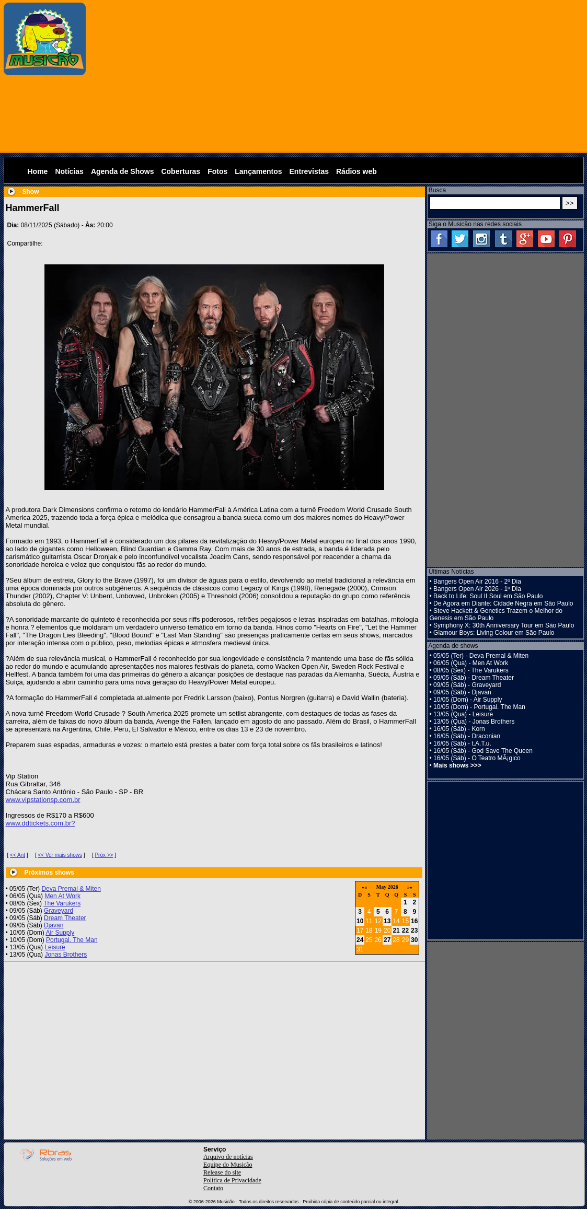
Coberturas (180, 171)
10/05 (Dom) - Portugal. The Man (479, 707)
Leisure (54, 947)
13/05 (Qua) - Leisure (463, 714)
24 (359, 940)
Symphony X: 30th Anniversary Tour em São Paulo (503, 625)
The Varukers (61, 903)
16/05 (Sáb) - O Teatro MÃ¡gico (477, 758)
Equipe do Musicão (227, 1164)
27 (387, 940)
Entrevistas (309, 171)
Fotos (217, 171)
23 (414, 930)
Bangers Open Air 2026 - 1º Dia (477, 588)
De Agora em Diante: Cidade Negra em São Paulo (503, 603)
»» (409, 887)
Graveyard (58, 910)
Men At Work (62, 896)
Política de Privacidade (232, 1180)
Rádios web (356, 171)
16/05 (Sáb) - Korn (459, 729)
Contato (213, 1188)
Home (38, 171)
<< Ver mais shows (60, 855)
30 (414, 940)
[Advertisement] (337, 76)
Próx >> (104, 855)
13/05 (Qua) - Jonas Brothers (473, 721)
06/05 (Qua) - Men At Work (470, 663)
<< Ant (17, 855)
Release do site (222, 1172)
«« (364, 887)
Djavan (53, 925)
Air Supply (59, 932)
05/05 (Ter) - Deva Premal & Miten (480, 655)
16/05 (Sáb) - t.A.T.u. (462, 743)
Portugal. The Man (72, 940)
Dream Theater (65, 918)
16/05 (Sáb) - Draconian (466, 736)
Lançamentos (258, 171)
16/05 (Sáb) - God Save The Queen (483, 750)
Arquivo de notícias (228, 1156)
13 (387, 921)
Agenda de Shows (122, 171)
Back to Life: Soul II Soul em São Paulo (488, 596)
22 (405, 930)
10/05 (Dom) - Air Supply (467, 699)
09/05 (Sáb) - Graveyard (467, 685)
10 (359, 921)
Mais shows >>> (457, 765)
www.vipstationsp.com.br (43, 800)
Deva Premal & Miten (70, 888)
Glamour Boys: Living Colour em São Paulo (493, 632)
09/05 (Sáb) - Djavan (462, 692)
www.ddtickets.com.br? (40, 823)
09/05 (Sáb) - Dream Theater (473, 677)
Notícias (69, 171)
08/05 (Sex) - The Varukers (471, 670)
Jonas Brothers (65, 954)
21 (396, 930)
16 (414, 921)
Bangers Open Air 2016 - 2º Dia (477, 581)
